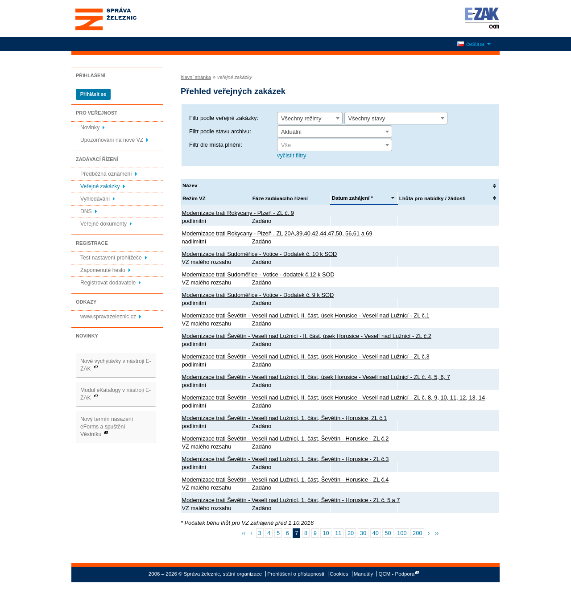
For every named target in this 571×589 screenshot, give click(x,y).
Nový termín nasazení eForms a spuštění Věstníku (106, 426)
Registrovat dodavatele (108, 283)
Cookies (339, 574)
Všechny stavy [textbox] (366, 118)
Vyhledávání (95, 199)
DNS (86, 211)
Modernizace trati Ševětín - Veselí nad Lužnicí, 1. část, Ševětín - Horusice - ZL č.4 (285, 479)
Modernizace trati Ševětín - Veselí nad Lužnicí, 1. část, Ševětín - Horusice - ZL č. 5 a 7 (291, 500)
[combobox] (310, 118)
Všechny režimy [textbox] (301, 118)
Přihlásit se (93, 94)
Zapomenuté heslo (102, 270)
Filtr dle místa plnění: (215, 144)
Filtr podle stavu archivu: (220, 131)
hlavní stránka (196, 77)
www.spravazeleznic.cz (108, 316)
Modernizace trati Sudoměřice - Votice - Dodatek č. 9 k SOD (258, 295)
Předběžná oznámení (106, 174)
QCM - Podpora (397, 574)
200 (417, 533)
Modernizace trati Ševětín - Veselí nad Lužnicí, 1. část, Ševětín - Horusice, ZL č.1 (284, 418)
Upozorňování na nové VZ (111, 140)
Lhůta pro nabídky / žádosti (432, 198)
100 (401, 533)
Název (189, 185)
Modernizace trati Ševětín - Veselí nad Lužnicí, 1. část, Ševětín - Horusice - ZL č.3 (285, 459)
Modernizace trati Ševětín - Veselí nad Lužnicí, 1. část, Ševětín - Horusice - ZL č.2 (285, 438)
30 (363, 533)
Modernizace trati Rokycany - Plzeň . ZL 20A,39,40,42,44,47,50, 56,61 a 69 (277, 233)
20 (351, 533)
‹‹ (244, 533)
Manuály (363, 574)
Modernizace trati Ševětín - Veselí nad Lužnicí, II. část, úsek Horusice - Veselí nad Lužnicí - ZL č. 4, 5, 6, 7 (316, 377)
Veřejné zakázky (100, 186)
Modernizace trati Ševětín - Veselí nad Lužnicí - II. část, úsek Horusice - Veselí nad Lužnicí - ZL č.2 (306, 336)
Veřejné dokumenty (103, 224)
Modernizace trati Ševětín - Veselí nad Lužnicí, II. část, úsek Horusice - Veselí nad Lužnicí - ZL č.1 (306, 315)
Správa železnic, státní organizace (122, 18)
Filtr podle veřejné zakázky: (223, 118)
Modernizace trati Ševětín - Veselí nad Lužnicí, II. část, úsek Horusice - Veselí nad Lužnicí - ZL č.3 (306, 356)
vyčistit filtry (291, 155)
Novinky (89, 127)
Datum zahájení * (352, 198)
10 (326, 533)
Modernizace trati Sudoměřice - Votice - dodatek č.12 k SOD (258, 274)
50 (388, 533)
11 (338, 533)
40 (375, 533)
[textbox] (334, 145)
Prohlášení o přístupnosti (295, 574)
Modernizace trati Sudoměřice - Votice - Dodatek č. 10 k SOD (259, 254)
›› (437, 533)
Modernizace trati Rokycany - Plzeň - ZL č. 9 (238, 213)
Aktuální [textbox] (291, 131)
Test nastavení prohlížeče (111, 258)
